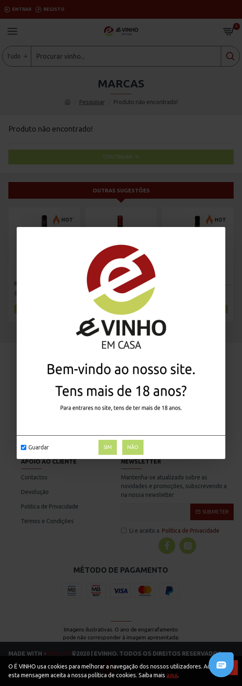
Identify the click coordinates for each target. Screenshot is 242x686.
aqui (171, 675)
